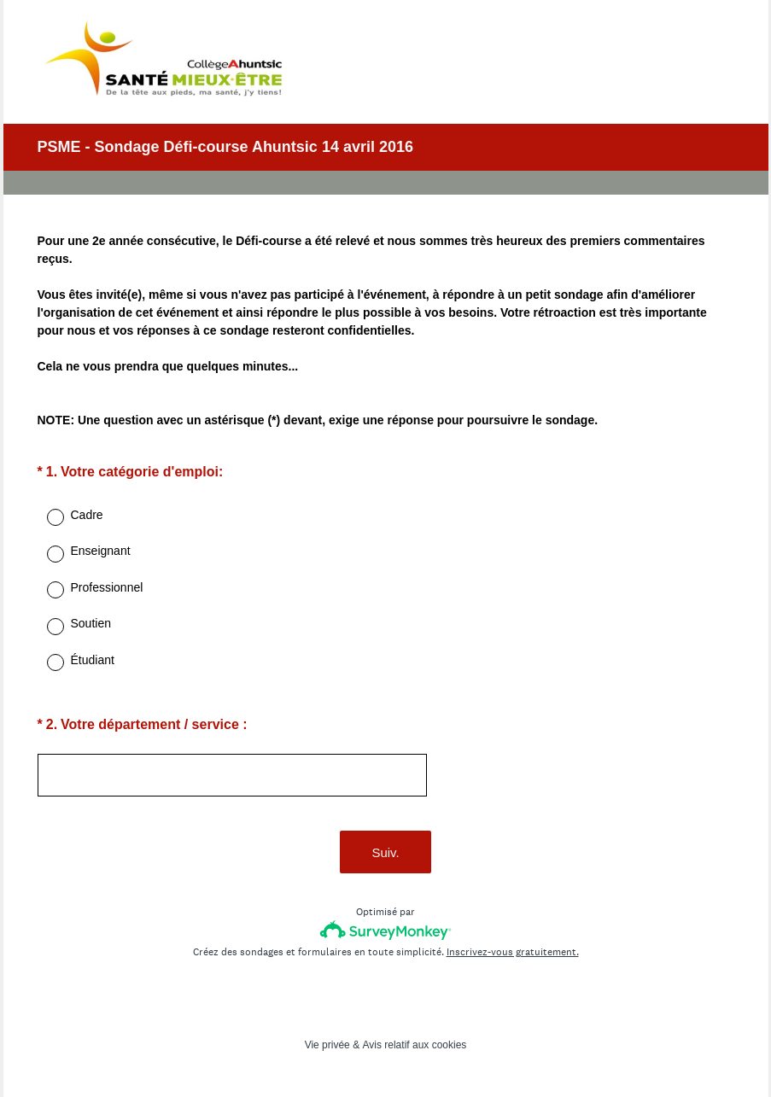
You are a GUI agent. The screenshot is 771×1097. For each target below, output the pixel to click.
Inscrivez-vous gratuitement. (513, 952)
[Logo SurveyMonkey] (385, 930)
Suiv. (385, 852)
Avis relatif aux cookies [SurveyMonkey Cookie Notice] (415, 1045)
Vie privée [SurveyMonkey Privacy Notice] (327, 1045)
